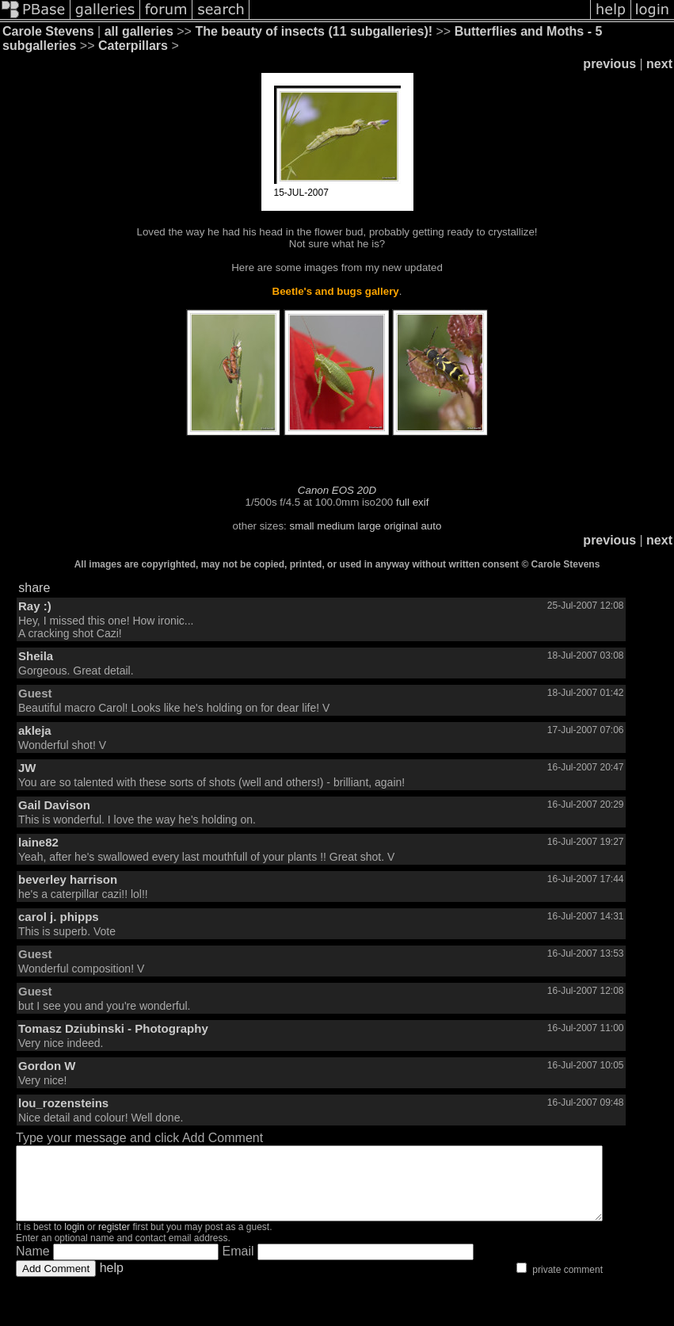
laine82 (38, 842)
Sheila (35, 656)
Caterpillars (133, 45)
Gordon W (46, 1065)
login (74, 1241)
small (301, 526)
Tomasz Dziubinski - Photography (113, 1028)
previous (609, 64)
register (114, 1241)
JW (27, 767)
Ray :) (34, 606)
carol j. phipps (58, 916)
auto (431, 526)
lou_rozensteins (63, 1103)
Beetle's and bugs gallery (335, 291)
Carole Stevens (48, 31)
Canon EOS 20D (337, 490)
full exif (412, 502)
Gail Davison (54, 805)
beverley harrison (67, 879)
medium (335, 526)
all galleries (139, 31)
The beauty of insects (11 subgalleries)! (313, 31)
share (34, 587)
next (659, 64)
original (401, 526)
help (112, 1282)
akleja (34, 730)
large (369, 526)
